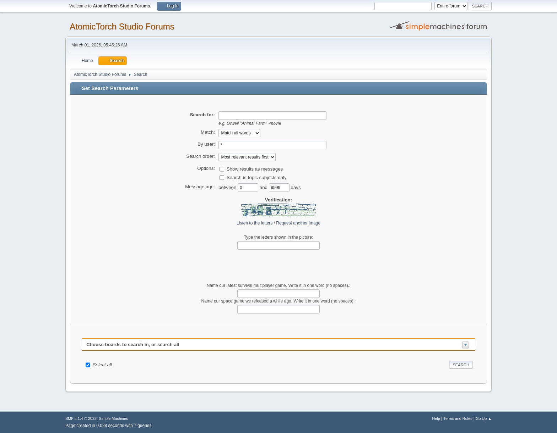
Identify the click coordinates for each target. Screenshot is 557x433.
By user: (206, 144)
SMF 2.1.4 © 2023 (81, 418)
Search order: (200, 156)
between (228, 187)
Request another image (298, 223)
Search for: (202, 114)
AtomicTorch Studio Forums (122, 26)
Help (436, 418)
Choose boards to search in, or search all (132, 344)
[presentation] (278, 266)
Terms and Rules (458, 418)
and (264, 187)
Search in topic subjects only (257, 177)
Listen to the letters (254, 223)
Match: (208, 132)
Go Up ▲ (484, 418)
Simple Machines (113, 418)
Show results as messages (255, 168)
